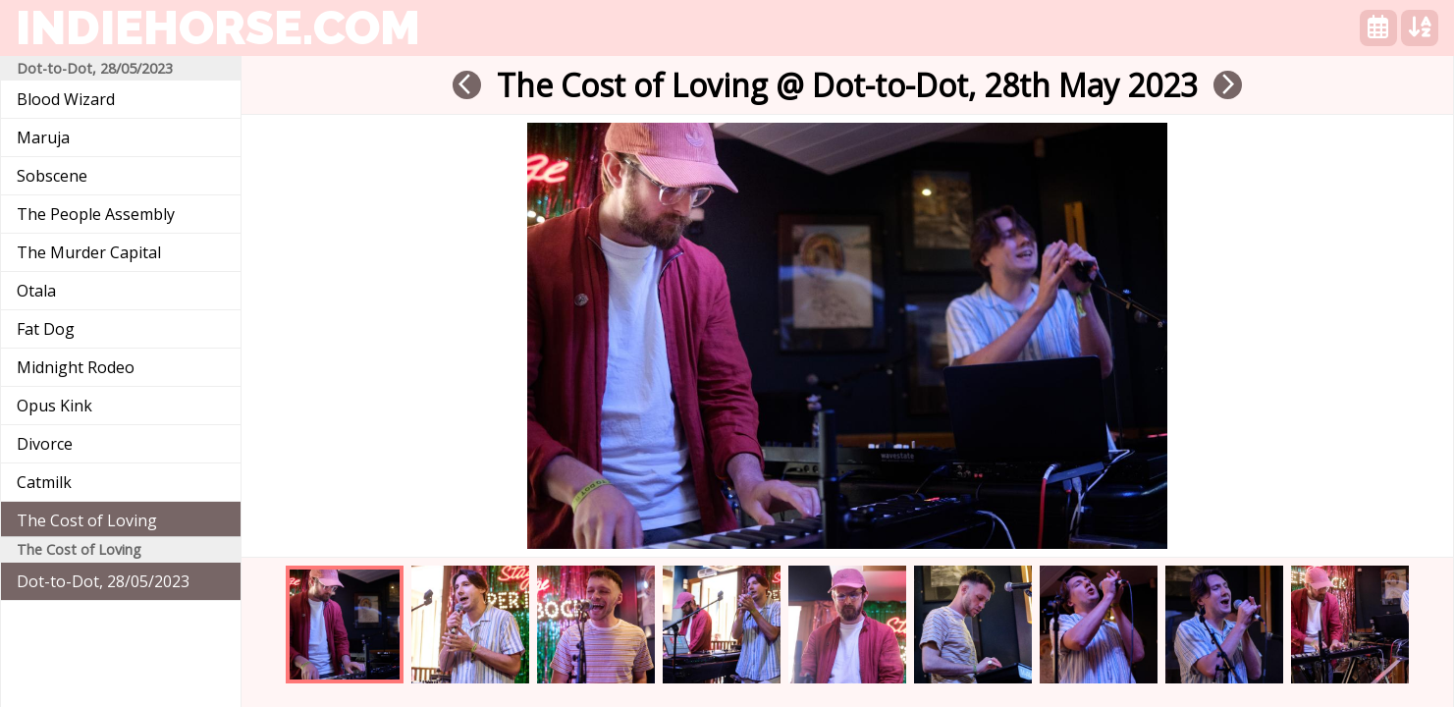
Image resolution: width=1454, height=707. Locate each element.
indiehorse (218, 27)
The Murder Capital (89, 252)
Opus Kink (54, 405)
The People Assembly (96, 214)
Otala (36, 290)
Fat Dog (46, 329)
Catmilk (44, 482)
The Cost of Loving (87, 520)
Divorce (45, 444)
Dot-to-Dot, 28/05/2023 (103, 581)
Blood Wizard (66, 99)
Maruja (43, 137)
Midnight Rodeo (76, 367)
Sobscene (52, 176)
